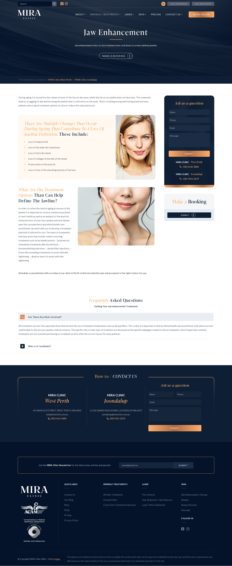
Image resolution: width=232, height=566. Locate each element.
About (80, 14)
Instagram (66, 3)
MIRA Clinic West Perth (60, 79)
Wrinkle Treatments (105, 14)
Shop (66, 505)
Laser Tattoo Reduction (153, 505)
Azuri (57, 559)
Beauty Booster (189, 505)
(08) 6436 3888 (191, 166)
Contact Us (174, 14)
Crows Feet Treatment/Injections (119, 505)
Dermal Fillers (110, 500)
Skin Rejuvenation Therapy (194, 494)
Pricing (156, 14)
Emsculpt (185, 510)
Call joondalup (178, 4)
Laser (129, 14)
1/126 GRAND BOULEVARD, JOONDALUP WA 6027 (116, 410)
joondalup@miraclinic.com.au (116, 414)
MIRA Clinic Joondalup (86, 79)
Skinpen (185, 500)
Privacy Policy (71, 520)
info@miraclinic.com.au (57, 414)
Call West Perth (203, 4)
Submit (189, 153)
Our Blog (68, 500)
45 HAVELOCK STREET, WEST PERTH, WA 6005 (57, 410)
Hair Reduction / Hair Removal (157, 500)
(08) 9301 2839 (191, 178)
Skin (142, 14)
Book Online (201, 14)
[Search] (54, 3)
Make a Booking (113, 55)
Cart (163, 4)
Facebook (62, 3)
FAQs (67, 510)
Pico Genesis (148, 494)
